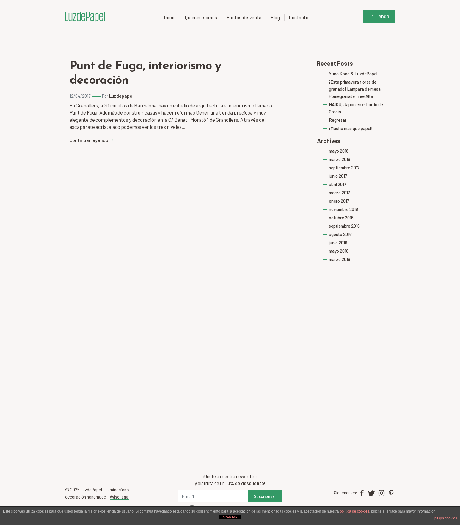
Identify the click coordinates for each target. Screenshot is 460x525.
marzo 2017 (339, 192)
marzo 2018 (339, 159)
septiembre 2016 (344, 226)
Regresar (337, 120)
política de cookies (354, 511)
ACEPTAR (230, 517)
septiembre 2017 (344, 167)
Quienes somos (201, 17)
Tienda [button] (378, 16)
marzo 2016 (339, 259)
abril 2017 (337, 184)
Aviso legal (119, 496)
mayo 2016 (338, 251)
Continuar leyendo (92, 140)
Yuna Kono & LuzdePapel (353, 73)
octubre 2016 (341, 217)
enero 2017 (339, 201)
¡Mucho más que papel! (351, 128)
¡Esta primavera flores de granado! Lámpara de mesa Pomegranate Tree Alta (355, 89)
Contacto (298, 17)
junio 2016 (338, 242)
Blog (275, 17)
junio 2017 (338, 176)
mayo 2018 (338, 151)
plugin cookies (445, 518)
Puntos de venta (244, 17)
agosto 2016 (340, 234)
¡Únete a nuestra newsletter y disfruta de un (230, 479)
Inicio (170, 17)
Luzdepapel (121, 96)
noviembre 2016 (343, 209)
